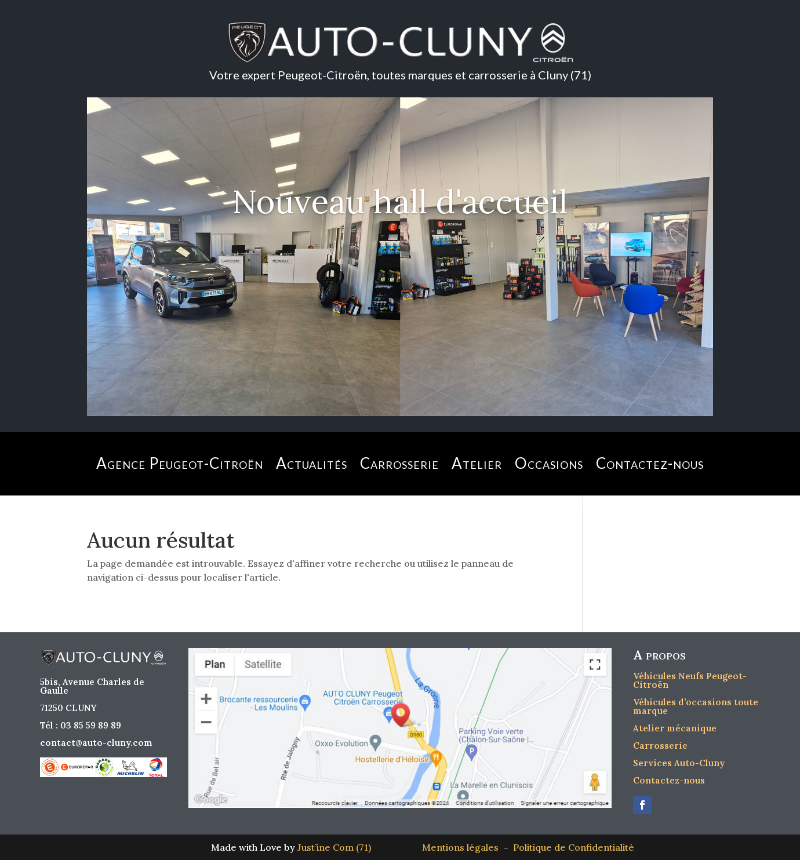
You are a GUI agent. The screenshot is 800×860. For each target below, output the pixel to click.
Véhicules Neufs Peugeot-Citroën (690, 680)
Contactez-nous (650, 463)
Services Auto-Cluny (679, 762)
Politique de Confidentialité (573, 847)
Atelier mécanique (675, 728)
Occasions (549, 463)
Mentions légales (462, 847)
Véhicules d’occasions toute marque (695, 706)
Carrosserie (399, 463)
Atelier (477, 463)
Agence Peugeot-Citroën (179, 463)
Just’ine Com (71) (334, 847)
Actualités (311, 463)
